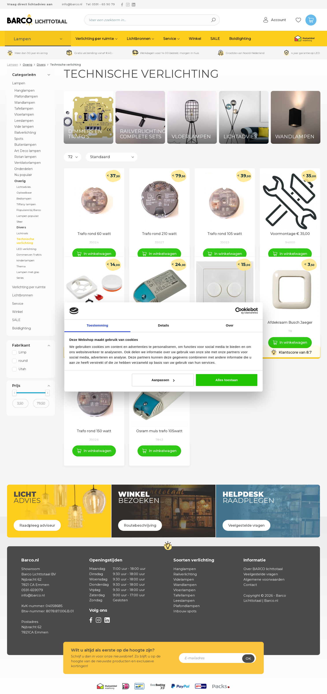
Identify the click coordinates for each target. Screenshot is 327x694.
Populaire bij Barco (29, 210)
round (23, 361)
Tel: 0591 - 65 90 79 (100, 4)
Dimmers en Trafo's (29, 254)
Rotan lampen (25, 157)
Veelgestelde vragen (260, 574)
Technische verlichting (25, 241)
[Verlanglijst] (298, 20)
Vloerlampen (24, 114)
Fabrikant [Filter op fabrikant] (30, 345)
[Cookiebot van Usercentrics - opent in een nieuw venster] (238, 311)
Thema (21, 266)
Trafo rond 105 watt (224, 234)
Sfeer (20, 221)
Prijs (30, 386)
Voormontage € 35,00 (290, 234)
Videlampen (183, 579)
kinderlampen (25, 260)
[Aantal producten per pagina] (72, 157)
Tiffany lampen (26, 204)
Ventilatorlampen (27, 163)
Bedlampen (24, 198)
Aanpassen (163, 380)
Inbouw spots (184, 611)
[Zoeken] (213, 19)
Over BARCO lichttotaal (263, 569)
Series (20, 277)
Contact (250, 585)
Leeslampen (23, 121)
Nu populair (23, 175)
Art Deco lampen (27, 151)
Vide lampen (24, 127)
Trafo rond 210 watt (159, 234)
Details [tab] (163, 325)
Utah (22, 369)
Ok (248, 658)
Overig (20, 181)
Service (17, 304)
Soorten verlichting (193, 560)
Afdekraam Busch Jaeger (290, 322)
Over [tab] (230, 325)
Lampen (18, 83)
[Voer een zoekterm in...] (146, 19)
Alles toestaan (227, 380)
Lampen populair (28, 216)
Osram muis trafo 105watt (159, 431)
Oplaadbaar (24, 192)
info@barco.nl (72, 4)
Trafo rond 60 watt (94, 234)
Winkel (17, 312)
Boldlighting (21, 328)
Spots (18, 139)
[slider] (14, 393)
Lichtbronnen (22, 295)
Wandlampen (24, 103)
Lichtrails (22, 233)
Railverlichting (25, 133)
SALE (16, 320)
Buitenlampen (25, 145)
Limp (22, 352)
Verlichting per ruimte (29, 287)
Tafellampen (23, 109)
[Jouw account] (275, 20)
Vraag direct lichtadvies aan (29, 4)
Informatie (254, 560)
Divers (21, 227)
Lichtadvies (24, 186)
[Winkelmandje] (309, 20)
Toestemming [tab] (97, 325)
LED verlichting (26, 249)
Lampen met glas (28, 272)
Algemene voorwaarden (263, 579)
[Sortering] (111, 157)
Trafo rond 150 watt (94, 431)
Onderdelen (23, 169)
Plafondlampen (26, 96)
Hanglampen (24, 90)
